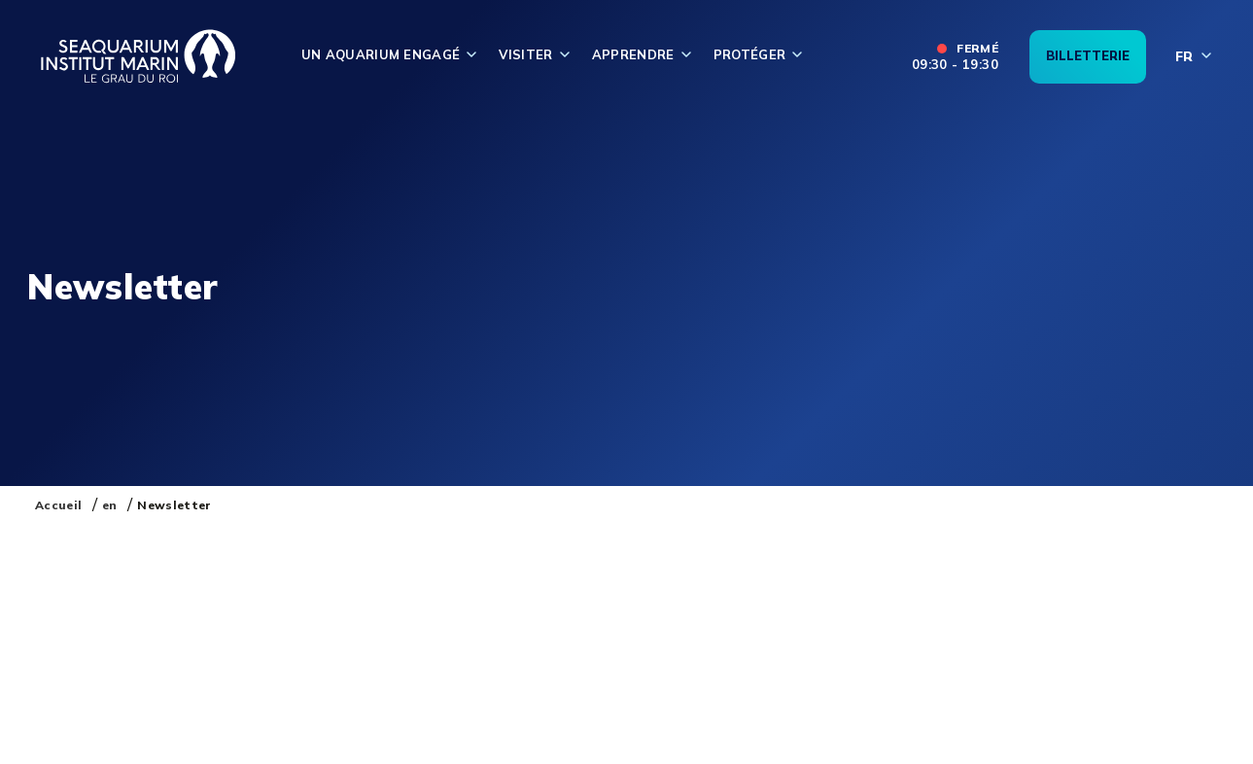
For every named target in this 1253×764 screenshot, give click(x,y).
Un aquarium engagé (381, 54)
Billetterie (1088, 55)
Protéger (750, 54)
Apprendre (633, 54)
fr (1184, 56)
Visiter (525, 54)
